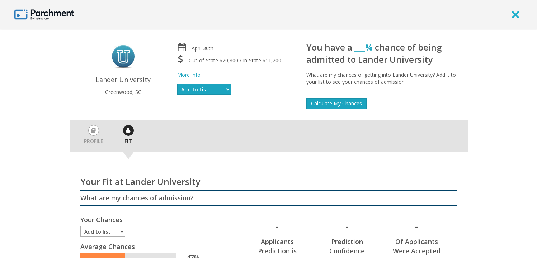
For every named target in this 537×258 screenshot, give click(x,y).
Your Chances (101, 219)
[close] (515, 14)
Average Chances (107, 246)
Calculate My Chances (336, 103)
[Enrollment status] (103, 231)
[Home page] (44, 14)
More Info (189, 74)
